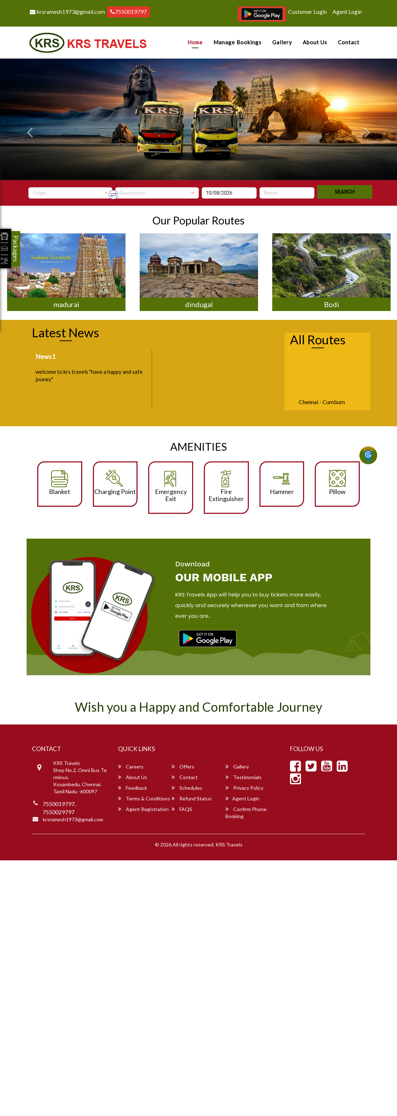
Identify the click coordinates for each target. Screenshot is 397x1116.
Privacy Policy (244, 788)
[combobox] (70, 193)
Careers (131, 767)
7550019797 (128, 11)
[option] (66, 272)
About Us (315, 42)
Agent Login (347, 11)
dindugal (199, 304)
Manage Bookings (237, 42)
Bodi (331, 304)
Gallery (282, 42)
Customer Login (307, 11)
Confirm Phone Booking (246, 812)
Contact (348, 42)
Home (195, 42)
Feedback (132, 788)
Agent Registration (143, 809)
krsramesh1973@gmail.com (67, 11)
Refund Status (192, 798)
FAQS (182, 809)
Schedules (187, 788)
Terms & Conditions (144, 798)
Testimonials (243, 777)
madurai (66, 304)
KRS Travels (229, 845)
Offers (183, 767)
